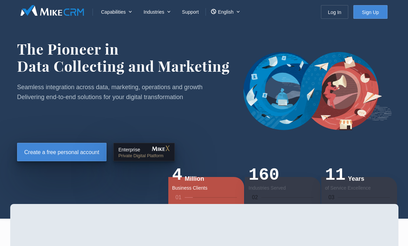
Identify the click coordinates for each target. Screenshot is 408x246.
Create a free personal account (61, 152)
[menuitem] (115, 12)
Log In (334, 12)
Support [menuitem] (190, 12)
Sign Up (370, 12)
